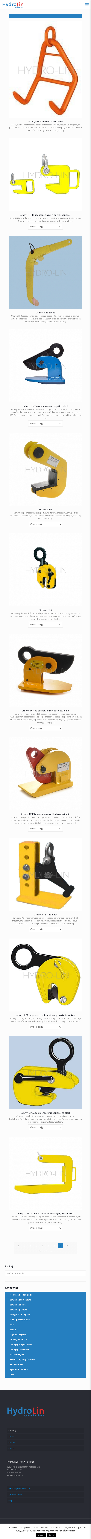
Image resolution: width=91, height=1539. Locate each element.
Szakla (13, 1329)
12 (39, 1251)
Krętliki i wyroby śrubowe (22, 1359)
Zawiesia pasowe (18, 1309)
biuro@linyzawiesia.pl (19, 1488)
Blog (10, 1500)
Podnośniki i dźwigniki (21, 1294)
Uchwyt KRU (45, 509)
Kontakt (11, 1448)
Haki (12, 1324)
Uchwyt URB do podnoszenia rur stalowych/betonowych (45, 1213)
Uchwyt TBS (45, 609)
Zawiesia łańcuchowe (20, 1299)
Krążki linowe (16, 1364)
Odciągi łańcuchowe (20, 1319)
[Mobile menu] (86, 4)
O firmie (11, 1442)
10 (66, 1245)
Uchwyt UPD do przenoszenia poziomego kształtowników (45, 1015)
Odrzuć (51, 1535)
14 (51, 1251)
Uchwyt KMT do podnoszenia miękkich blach (45, 406)
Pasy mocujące (17, 1354)
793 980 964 (15, 1494)
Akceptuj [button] (41, 1535)
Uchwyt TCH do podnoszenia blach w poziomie (45, 710)
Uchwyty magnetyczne (21, 1344)
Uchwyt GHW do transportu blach (45, 121)
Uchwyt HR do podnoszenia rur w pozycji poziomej (45, 214)
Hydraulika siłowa (19, 1369)
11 (72, 1245)
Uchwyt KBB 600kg (45, 312)
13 (45, 1251)
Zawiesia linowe (18, 1304)
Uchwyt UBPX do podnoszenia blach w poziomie (45, 813)
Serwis (11, 1436)
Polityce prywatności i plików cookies (55, 1530)
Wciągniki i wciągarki (20, 1314)
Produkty (12, 1430)
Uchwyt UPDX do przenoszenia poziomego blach (45, 1112)
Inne (12, 1374)
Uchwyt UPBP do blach (45, 914)
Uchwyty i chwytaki (19, 1349)
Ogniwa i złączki (18, 1334)
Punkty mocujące (18, 1339)
